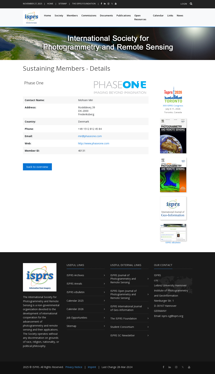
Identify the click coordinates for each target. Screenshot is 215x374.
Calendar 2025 (75, 300)
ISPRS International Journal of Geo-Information (126, 308)
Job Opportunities (77, 317)
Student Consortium (122, 327)
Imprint (92, 367)
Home (50, 3)
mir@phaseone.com (90, 136)
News (180, 15)
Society (59, 15)
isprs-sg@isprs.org (172, 316)
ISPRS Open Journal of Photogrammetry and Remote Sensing (123, 294)
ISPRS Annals (74, 283)
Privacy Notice (73, 367)
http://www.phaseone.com (93, 143)
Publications (124, 15)
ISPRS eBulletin (75, 292)
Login (184, 3)
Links (170, 15)
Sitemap (62, 3)
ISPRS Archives (75, 275)
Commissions (88, 15)
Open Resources (140, 17)
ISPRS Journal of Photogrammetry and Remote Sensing (123, 278)
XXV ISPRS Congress (173, 95)
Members (72, 15)
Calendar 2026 (75, 309)
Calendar (158, 15)
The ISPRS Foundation (84, 3)
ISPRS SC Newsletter (122, 335)
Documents (106, 15)
